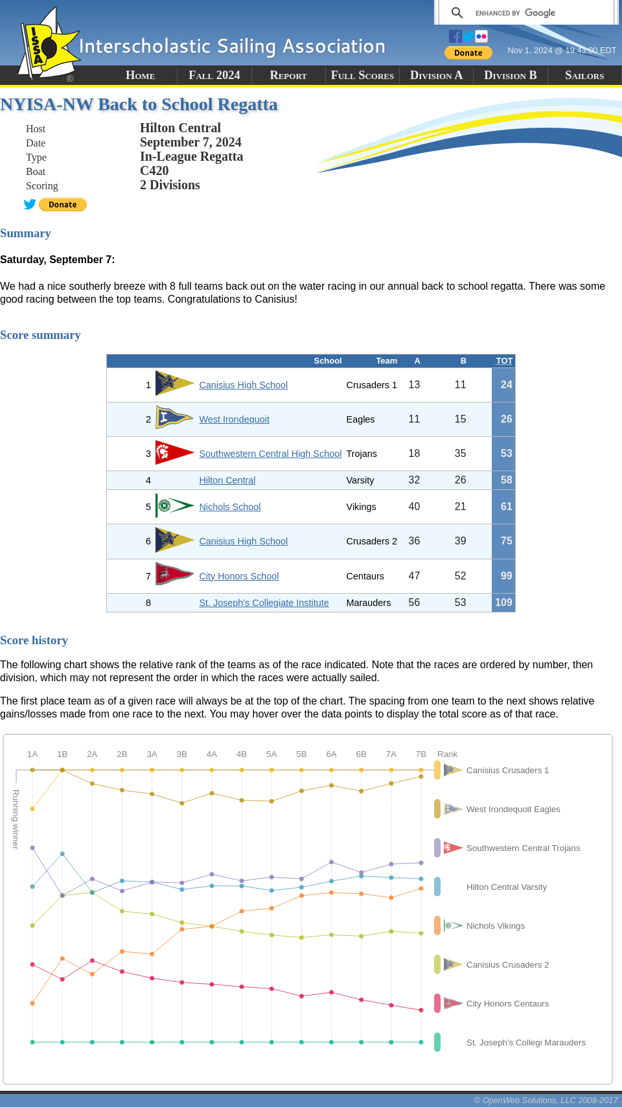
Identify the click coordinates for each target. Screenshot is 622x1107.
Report (288, 75)
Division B (510, 75)
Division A (436, 75)
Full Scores (363, 75)
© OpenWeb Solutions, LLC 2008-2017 (546, 1100)
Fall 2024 (214, 75)
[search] (524, 13)
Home (140, 75)
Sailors (584, 75)
